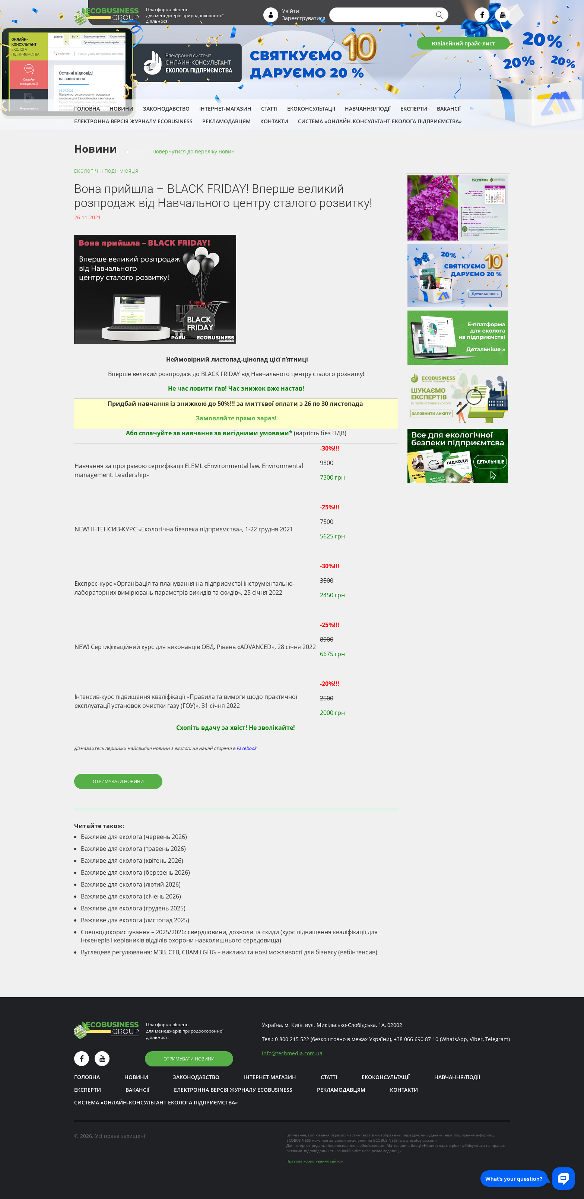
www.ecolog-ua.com (417, 1140)
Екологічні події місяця (106, 171)
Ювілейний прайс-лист (463, 43)
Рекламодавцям (226, 121)
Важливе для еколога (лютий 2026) (131, 884)
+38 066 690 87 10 (416, 1039)
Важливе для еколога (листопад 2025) (135, 920)
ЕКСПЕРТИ (413, 108)
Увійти (290, 11)
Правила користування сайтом (314, 1161)
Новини (121, 108)
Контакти (274, 121)
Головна (87, 108)
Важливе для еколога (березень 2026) (135, 872)
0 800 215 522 (292, 1039)
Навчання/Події (368, 108)
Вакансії (449, 108)
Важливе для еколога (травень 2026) (133, 849)
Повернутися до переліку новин (193, 151)
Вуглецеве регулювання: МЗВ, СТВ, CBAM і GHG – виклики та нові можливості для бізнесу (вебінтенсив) (229, 952)
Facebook (246, 748)
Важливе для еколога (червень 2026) (134, 837)
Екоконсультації (311, 108)
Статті (269, 108)
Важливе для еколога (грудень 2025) (133, 908)
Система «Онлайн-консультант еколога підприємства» (380, 121)
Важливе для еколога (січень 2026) (131, 896)
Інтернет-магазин (225, 108)
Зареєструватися (304, 18)
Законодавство (166, 108)
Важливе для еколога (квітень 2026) (132, 860)
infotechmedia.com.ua (292, 1053)
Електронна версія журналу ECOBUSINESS (133, 121)
